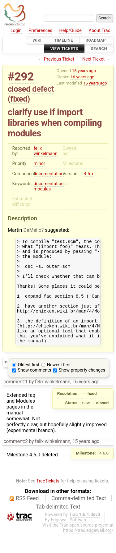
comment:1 (15, 401)
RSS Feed (27, 518)
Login (16, 30)
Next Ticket (93, 59)
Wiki (36, 40)
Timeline (63, 40)
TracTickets (47, 500)
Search (99, 49)
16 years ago (84, 70)
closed (19, 89)
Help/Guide (70, 30)
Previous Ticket (59, 59)
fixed (19, 98)
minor (39, 163)
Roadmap (96, 40)
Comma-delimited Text (78, 518)
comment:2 (15, 461)
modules (42, 189)
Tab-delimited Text (58, 526)
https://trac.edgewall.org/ (88, 550)
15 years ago (95, 82)
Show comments (34, 389)
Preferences (40, 30)
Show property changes (82, 389)
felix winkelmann (46, 151)
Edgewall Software (69, 539)
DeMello (32, 230)
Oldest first (29, 384)
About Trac (99, 30)
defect (43, 89)
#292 (21, 76)
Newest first (59, 384)
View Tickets (64, 49)
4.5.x (88, 173)
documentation (49, 173)
